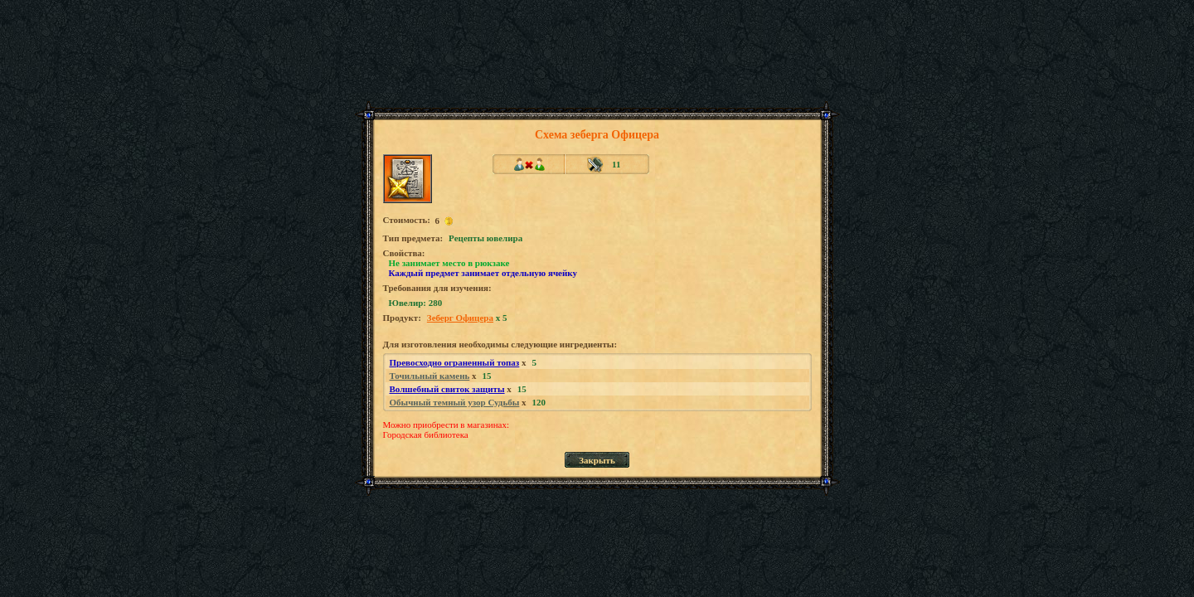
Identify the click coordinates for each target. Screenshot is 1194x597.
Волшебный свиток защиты (447, 389)
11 (616, 164)
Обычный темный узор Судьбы (455, 402)
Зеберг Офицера (460, 318)
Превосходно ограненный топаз (455, 362)
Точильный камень (430, 376)
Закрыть (597, 460)
